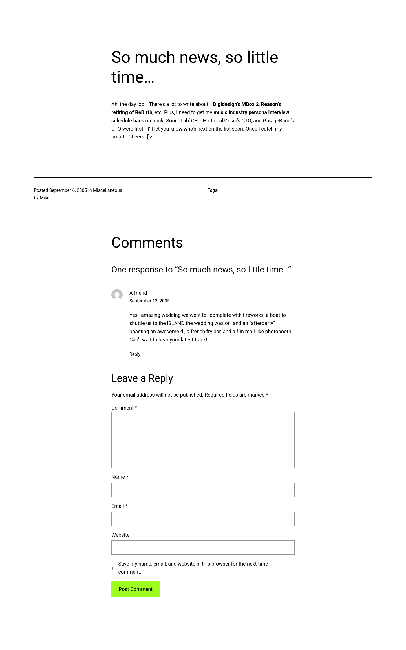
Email (119, 506)
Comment (124, 408)
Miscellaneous (107, 190)
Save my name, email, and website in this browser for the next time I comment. (194, 568)
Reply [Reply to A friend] (134, 354)
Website (120, 535)
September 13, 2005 (149, 301)
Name (119, 477)
